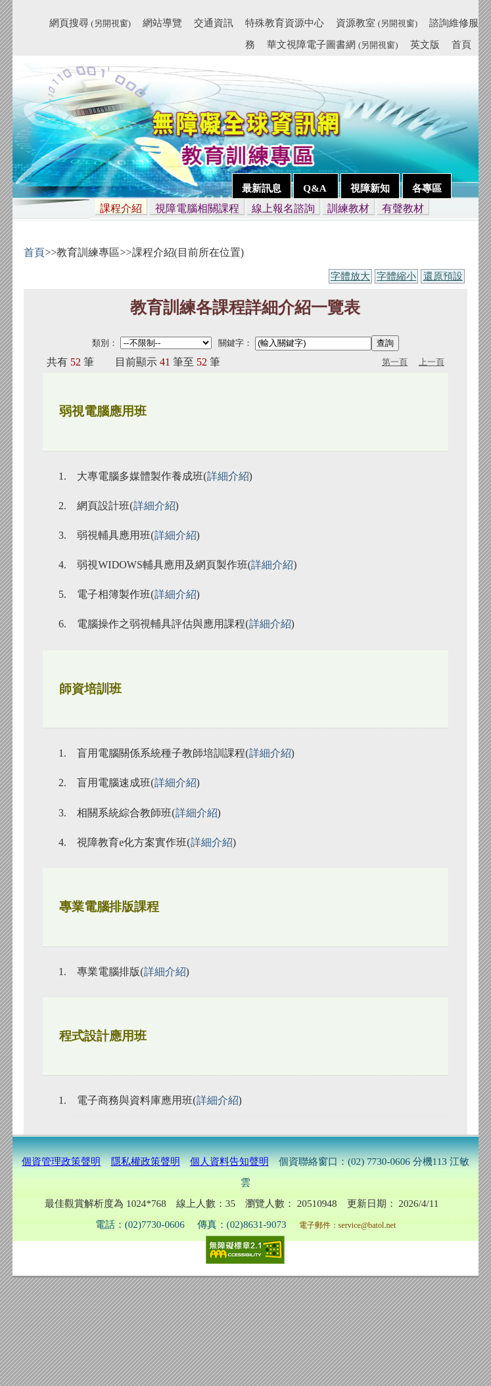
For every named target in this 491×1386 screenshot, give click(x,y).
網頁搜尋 (90, 22)
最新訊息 (261, 188)
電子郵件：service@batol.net (347, 1225)
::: (43, 25)
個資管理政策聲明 (61, 1161)
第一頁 (395, 362)
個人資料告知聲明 (229, 1161)
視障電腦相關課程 (197, 208)
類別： (105, 343)
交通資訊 (213, 22)
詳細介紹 (228, 476)
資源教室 (376, 22)
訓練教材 (348, 208)
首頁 (461, 44)
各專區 (427, 188)
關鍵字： (235, 343)
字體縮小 (396, 276)
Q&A (315, 188)
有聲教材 (403, 208)
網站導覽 (162, 22)
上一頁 (431, 362)
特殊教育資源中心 (284, 22)
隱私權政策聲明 (145, 1161)
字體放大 (350, 276)
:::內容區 (28, 231)
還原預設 (443, 276)
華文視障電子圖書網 (332, 44)
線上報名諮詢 (283, 208)
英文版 (425, 44)
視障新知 (370, 188)
